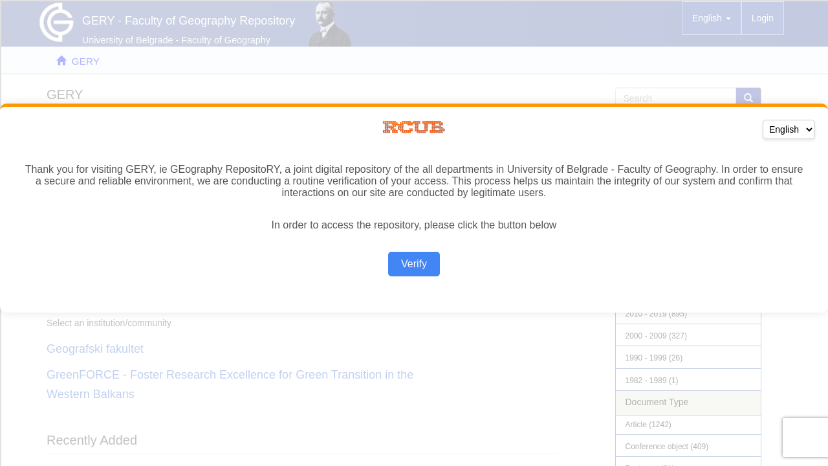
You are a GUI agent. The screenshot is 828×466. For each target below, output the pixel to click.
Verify (414, 263)
